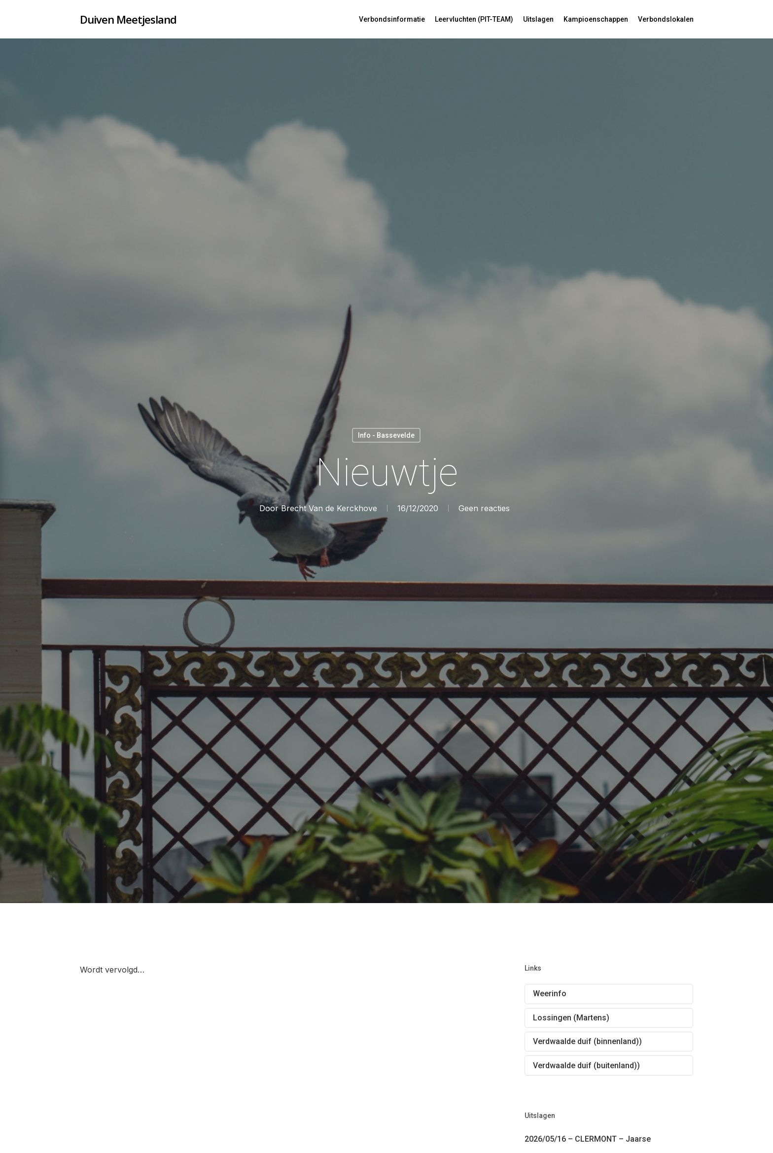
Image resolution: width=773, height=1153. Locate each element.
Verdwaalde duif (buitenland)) (586, 1065)
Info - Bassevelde (386, 435)
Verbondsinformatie (392, 19)
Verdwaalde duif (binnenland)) (587, 1041)
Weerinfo (549, 993)
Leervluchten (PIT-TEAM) (474, 19)
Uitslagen (538, 19)
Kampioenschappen (595, 19)
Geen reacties (483, 508)
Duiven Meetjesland (128, 19)
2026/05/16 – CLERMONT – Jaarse (588, 1139)
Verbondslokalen (666, 19)
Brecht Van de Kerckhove (329, 508)
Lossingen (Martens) (571, 1017)
